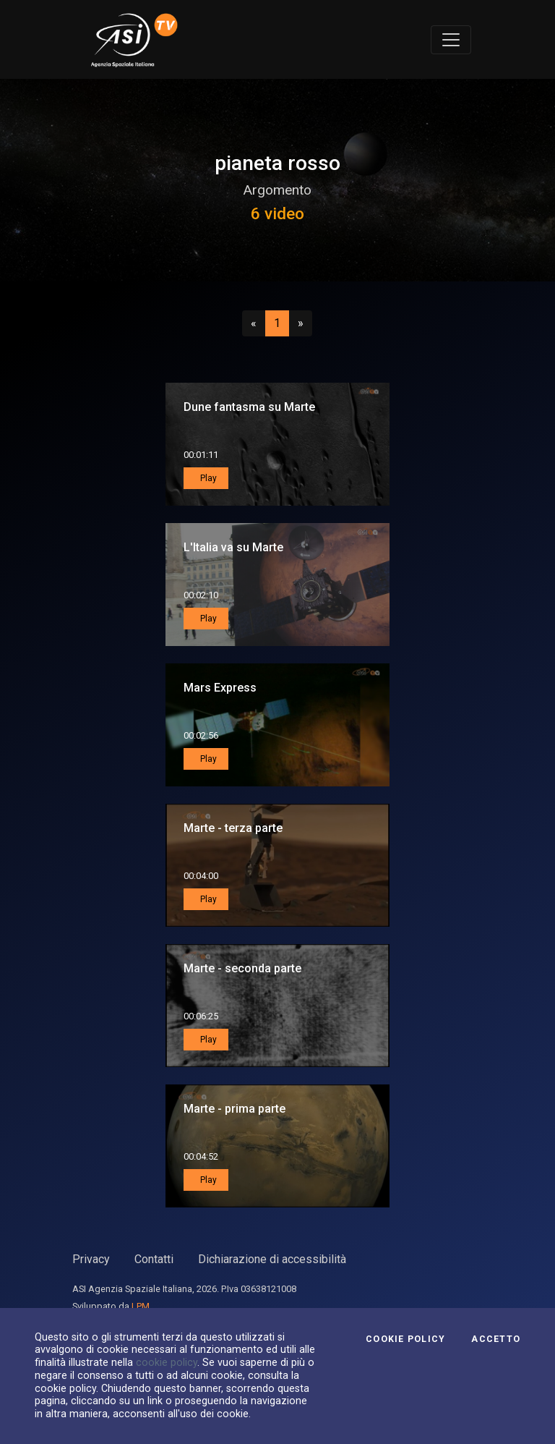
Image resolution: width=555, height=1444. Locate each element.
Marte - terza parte (233, 828)
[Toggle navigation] (451, 39)
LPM (141, 1306)
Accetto (495, 1339)
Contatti (153, 1259)
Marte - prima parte (234, 1109)
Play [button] (207, 478)
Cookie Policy (405, 1339)
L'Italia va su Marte (233, 547)
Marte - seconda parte (242, 968)
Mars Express (220, 688)
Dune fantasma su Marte (249, 407)
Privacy (91, 1259)
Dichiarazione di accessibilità (272, 1259)
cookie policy (166, 1362)
